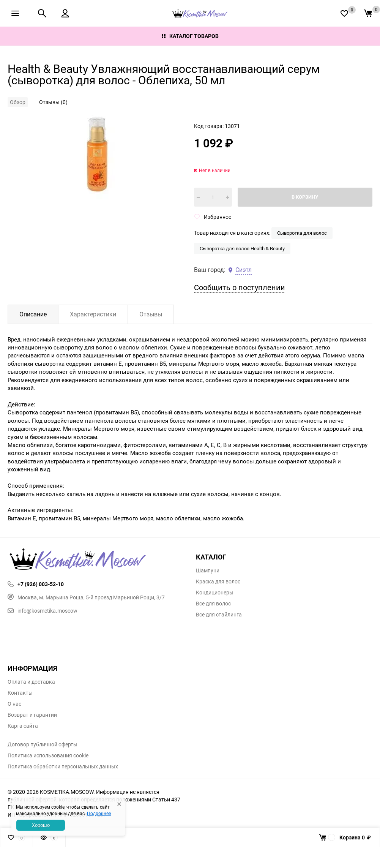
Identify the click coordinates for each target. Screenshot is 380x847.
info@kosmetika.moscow (42, 610)
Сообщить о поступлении (239, 287)
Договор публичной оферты (42, 744)
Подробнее (99, 813)
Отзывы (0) (53, 102)
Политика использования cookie (48, 755)
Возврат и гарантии (32, 714)
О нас (14, 703)
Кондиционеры (214, 592)
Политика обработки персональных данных (63, 766)
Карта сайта (23, 725)
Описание (33, 314)
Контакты (20, 692)
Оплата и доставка (31, 681)
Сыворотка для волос (302, 232)
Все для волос (213, 603)
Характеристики (93, 314)
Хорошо (41, 825)
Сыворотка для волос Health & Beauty (242, 248)
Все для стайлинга (219, 614)
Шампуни (207, 570)
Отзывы (150, 314)
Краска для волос (218, 581)
